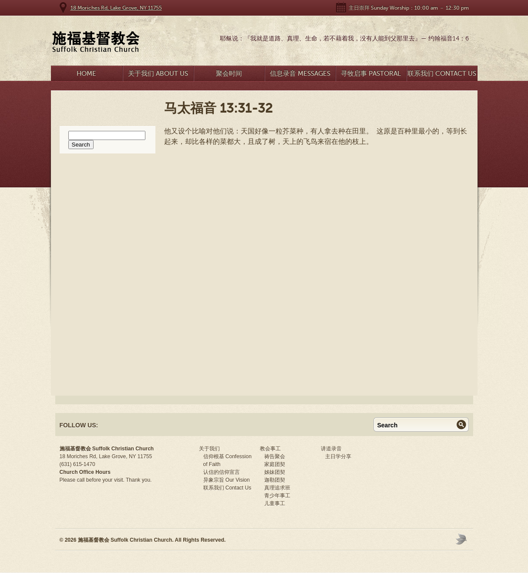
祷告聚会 (274, 456)
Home (86, 73)
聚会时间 (229, 73)
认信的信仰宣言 (221, 472)
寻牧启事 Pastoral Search (371, 75)
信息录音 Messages (300, 73)
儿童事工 (274, 503)
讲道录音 (331, 449)
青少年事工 (277, 496)
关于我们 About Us (158, 73)
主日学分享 (338, 456)
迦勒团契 (274, 480)
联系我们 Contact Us (441, 73)
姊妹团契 (274, 472)
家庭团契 (274, 464)
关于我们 (209, 449)
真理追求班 (277, 488)
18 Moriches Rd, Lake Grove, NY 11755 (116, 8)
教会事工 (270, 449)
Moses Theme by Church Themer (462, 539)
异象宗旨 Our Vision (226, 480)
